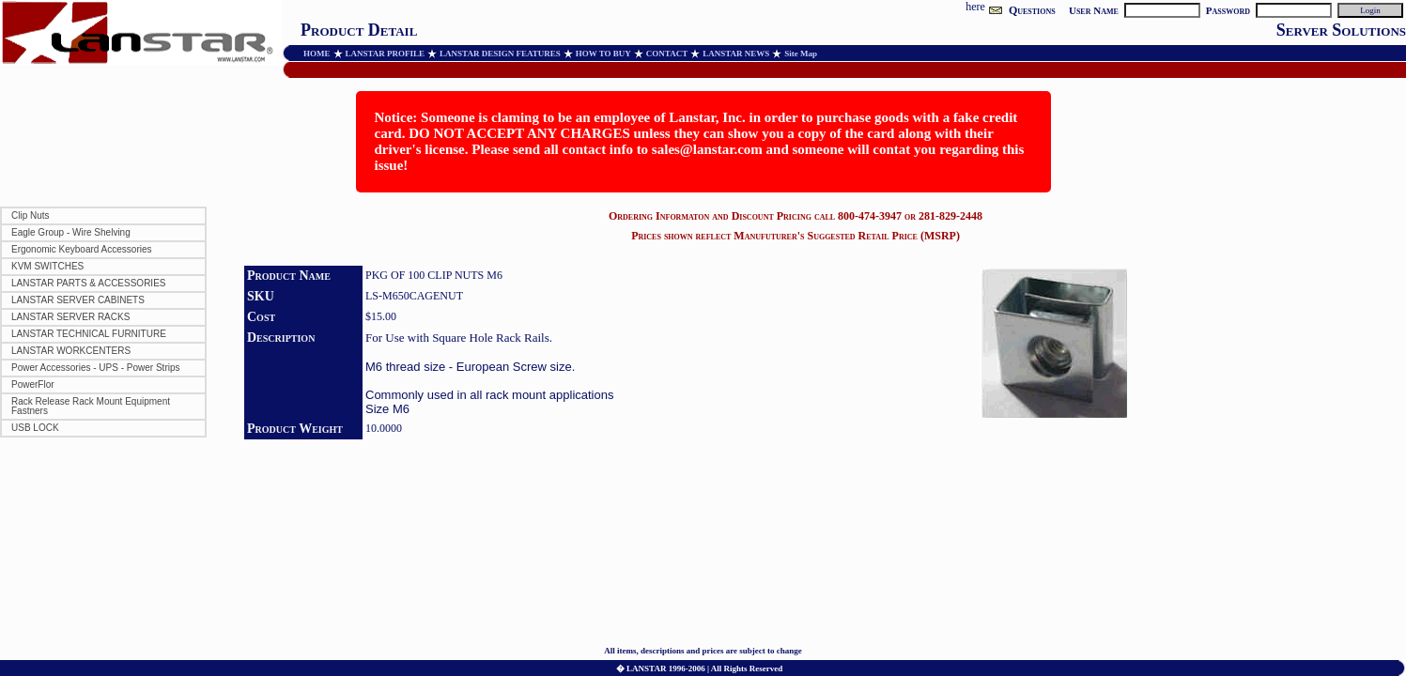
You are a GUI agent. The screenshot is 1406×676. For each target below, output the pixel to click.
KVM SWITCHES (47, 266)
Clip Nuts (30, 215)
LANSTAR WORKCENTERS (71, 351)
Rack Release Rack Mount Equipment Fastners (90, 406)
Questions (1032, 10)
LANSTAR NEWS (736, 53)
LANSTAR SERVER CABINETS (78, 300)
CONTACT (667, 53)
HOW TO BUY (603, 53)
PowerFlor (32, 384)
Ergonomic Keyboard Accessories (81, 249)
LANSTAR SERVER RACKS (70, 317)
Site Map (800, 53)
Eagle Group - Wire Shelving (71, 232)
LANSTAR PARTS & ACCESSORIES (88, 283)
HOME (317, 53)
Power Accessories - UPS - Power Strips (95, 367)
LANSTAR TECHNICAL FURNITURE (88, 334)
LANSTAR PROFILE (385, 53)
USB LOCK (35, 427)
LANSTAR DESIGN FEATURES (500, 53)
